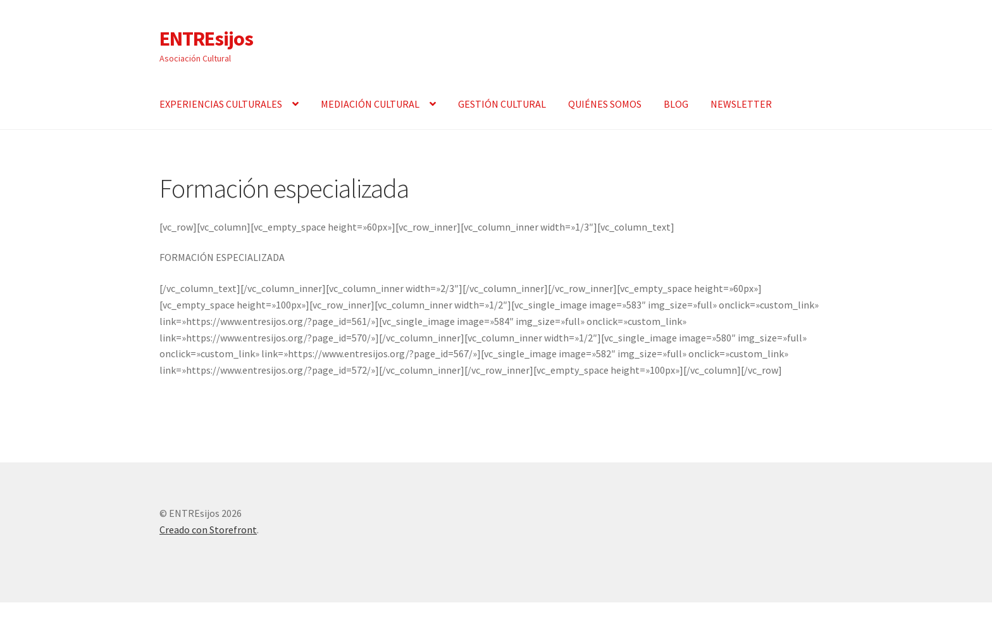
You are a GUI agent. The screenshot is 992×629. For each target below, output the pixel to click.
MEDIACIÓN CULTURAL (370, 104)
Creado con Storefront (208, 529)
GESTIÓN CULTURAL (502, 104)
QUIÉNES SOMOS (605, 104)
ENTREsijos (206, 38)
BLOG (676, 104)
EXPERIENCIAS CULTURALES (220, 104)
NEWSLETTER (741, 104)
